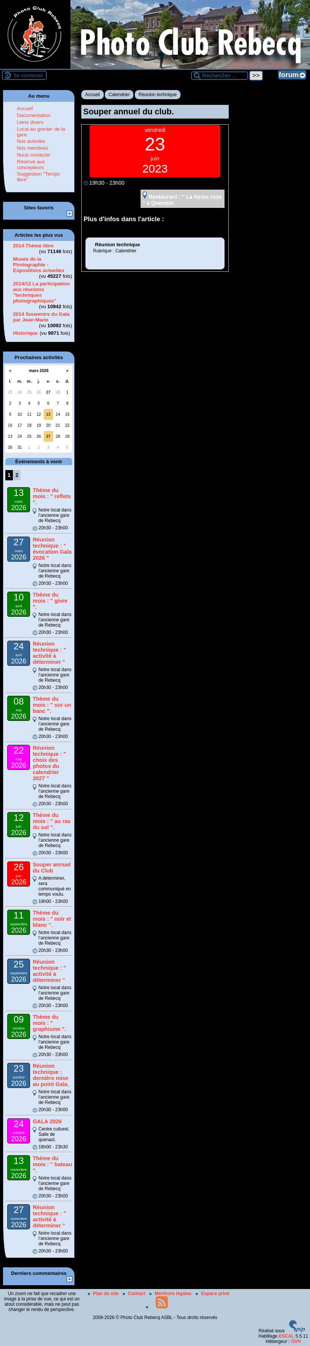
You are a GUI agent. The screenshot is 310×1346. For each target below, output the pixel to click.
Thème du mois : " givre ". (50, 601)
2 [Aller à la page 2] (16, 475)
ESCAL (286, 1336)
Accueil (92, 94)
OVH (296, 1341)
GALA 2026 (47, 1121)
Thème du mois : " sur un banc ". (52, 705)
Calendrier (119, 94)
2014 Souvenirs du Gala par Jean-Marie (41, 317)
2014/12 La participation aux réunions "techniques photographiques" (41, 292)
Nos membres (32, 148)
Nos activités (31, 141)
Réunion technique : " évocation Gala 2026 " (52, 549)
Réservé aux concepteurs (31, 164)
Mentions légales (171, 1293)
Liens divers (30, 122)
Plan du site (104, 1293)
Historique (25, 333)
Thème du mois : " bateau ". (52, 1164)
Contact (134, 1293)
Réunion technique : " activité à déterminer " (49, 653)
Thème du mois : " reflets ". (52, 496)
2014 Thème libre (33, 246)
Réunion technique (158, 94)
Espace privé (212, 1293)
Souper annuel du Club (52, 867)
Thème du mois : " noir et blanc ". (52, 919)
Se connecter (28, 75)
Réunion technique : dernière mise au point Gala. (51, 1075)
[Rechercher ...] (219, 75)
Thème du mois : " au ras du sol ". (52, 821)
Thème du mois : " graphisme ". (49, 1023)
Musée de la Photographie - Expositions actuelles (38, 264)
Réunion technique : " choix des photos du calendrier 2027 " (49, 763)
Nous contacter (34, 155)
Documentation (34, 115)
